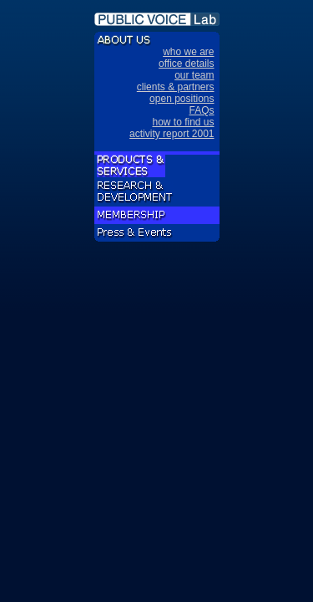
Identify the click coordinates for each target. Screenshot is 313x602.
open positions (181, 99)
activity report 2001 (171, 134)
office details (187, 63)
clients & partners (176, 87)
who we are (188, 52)
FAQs (201, 110)
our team (194, 75)
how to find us (183, 122)
